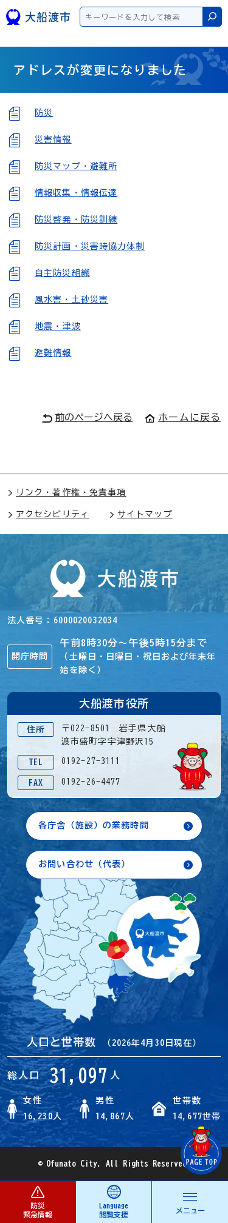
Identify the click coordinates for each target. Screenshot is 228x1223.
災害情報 (53, 139)
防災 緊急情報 (38, 1201)
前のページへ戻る (87, 417)
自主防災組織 (62, 273)
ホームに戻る (183, 417)
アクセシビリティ (48, 514)
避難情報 (53, 353)
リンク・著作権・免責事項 (66, 492)
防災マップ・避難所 (76, 166)
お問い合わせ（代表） (84, 864)
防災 (44, 113)
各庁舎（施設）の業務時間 (93, 825)
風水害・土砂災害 (71, 299)
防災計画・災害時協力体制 (90, 246)
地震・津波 (58, 326)
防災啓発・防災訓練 (76, 219)
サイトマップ (141, 514)
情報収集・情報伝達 (76, 193)
